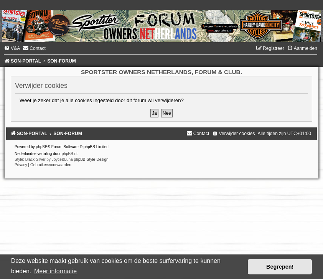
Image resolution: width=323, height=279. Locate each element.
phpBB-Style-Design (91, 159)
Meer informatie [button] (55, 271)
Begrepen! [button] (279, 267)
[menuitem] (12, 48)
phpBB (42, 147)
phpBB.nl (69, 154)
